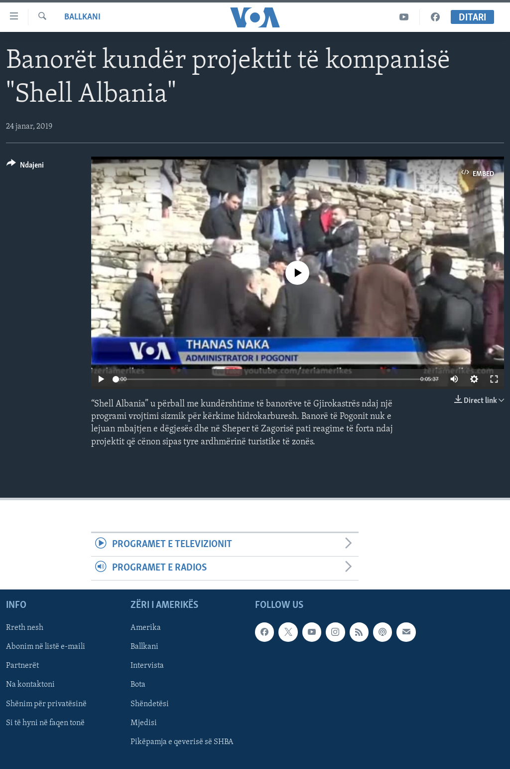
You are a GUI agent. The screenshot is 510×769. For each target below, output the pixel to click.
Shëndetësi (149, 704)
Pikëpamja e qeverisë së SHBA (182, 742)
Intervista (147, 666)
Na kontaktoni (30, 685)
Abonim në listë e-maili (45, 647)
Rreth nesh (24, 628)
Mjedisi (143, 723)
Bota (137, 685)
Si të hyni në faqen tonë (45, 723)
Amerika (145, 628)
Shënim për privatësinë (46, 704)
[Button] (25, 167)
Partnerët (22, 666)
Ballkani (82, 17)
